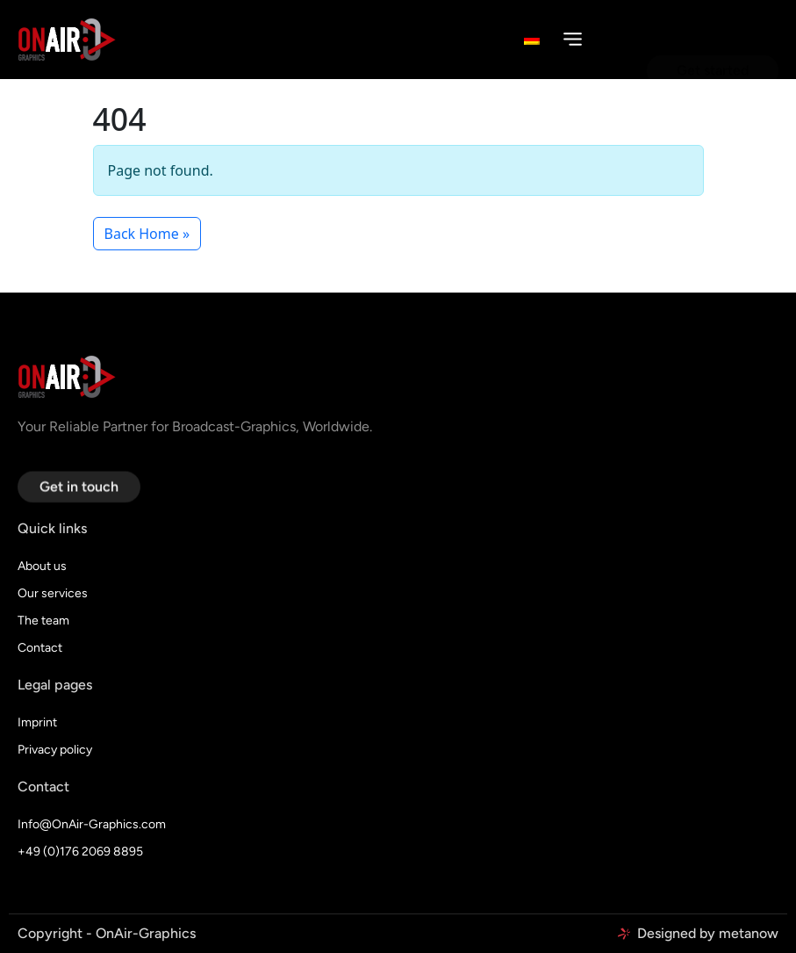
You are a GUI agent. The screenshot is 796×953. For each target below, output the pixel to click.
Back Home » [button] (147, 233)
